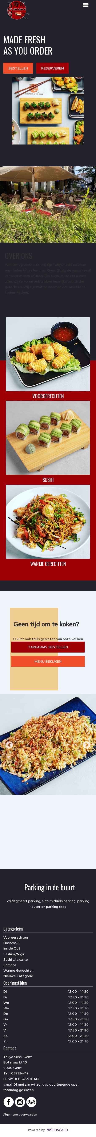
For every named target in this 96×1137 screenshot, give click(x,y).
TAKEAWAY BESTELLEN (48, 647)
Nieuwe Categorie (18, 976)
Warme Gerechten (18, 970)
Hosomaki (11, 943)
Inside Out (11, 948)
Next (86, 745)
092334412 (20, 1073)
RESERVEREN (52, 68)
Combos (9, 965)
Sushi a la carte (15, 959)
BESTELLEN (18, 68)
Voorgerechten (15, 937)
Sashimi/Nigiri (14, 954)
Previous (9, 745)
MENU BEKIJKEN (48, 661)
